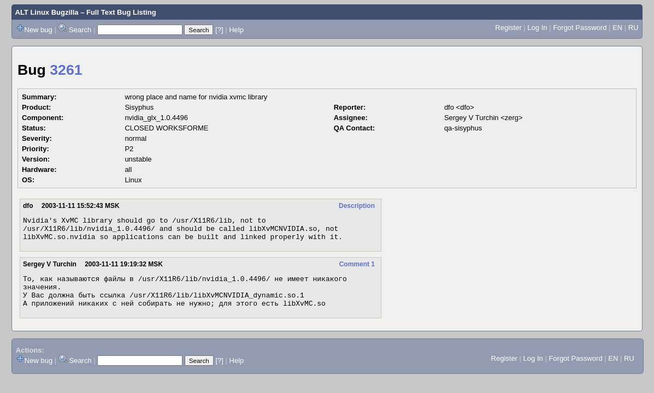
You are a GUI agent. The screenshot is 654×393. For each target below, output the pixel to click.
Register (508, 27)
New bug (38, 30)
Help (236, 30)
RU (633, 27)
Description (357, 206)
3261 (66, 70)
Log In (537, 27)
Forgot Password (579, 27)
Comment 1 (357, 269)
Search (80, 30)
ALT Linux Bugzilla (47, 12)
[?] (219, 30)
